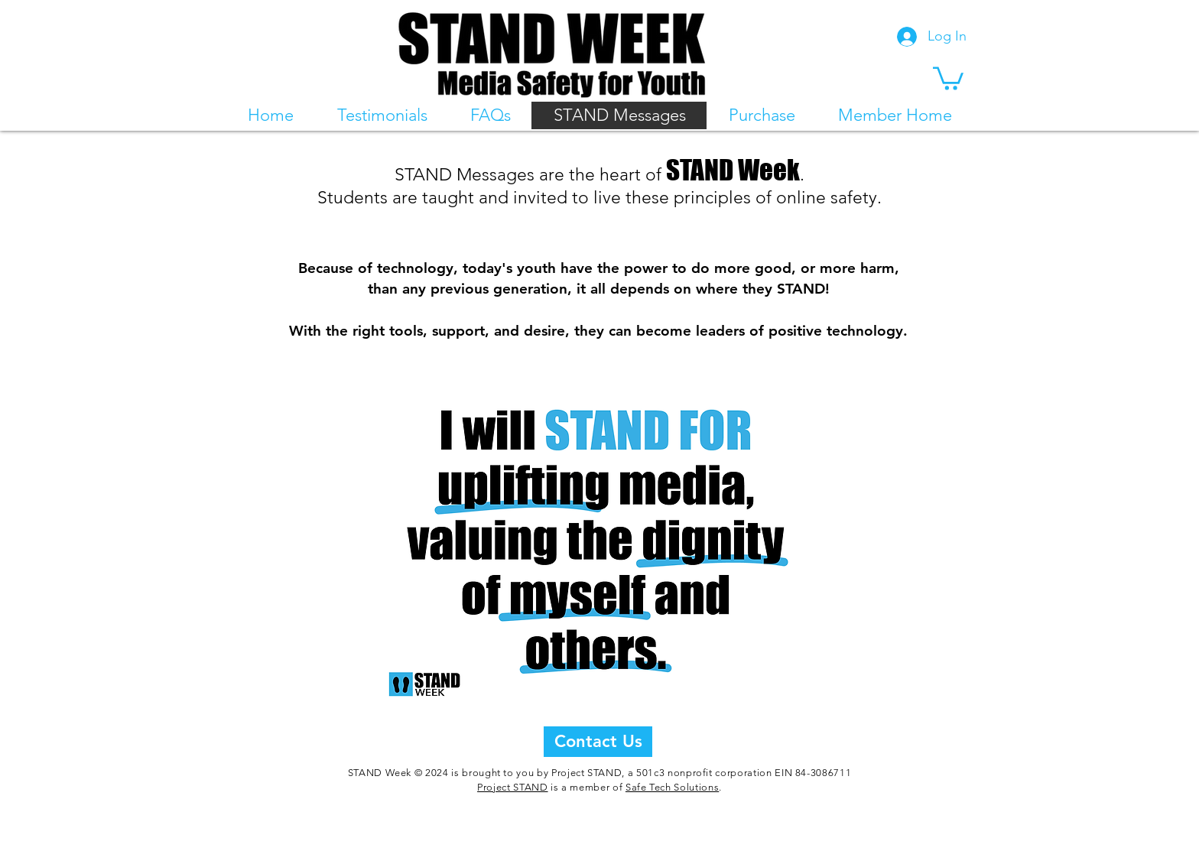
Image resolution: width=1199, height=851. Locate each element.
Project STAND (512, 787)
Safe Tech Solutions (672, 787)
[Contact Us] (598, 741)
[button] (948, 77)
